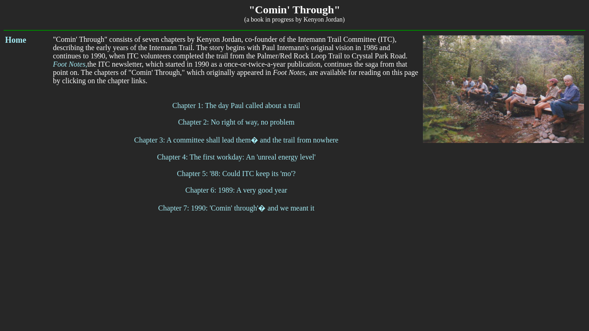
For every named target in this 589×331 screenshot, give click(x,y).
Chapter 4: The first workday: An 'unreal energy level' (236, 157)
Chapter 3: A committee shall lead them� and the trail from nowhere (236, 140)
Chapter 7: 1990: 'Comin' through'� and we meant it (236, 208)
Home (15, 40)
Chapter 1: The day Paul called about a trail (236, 105)
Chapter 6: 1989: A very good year (236, 190)
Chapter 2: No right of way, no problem (236, 122)
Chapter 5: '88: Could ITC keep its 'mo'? (236, 173)
